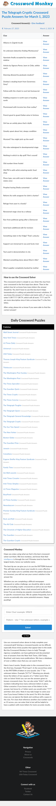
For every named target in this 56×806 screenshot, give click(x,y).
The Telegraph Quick (20, 411)
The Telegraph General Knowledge (26, 416)
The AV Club (17, 524)
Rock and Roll (18, 519)
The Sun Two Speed (20, 427)
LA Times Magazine (20, 489)
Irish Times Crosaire (20, 478)
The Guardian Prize (20, 443)
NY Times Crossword (28, 772)
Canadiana (16, 454)
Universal (16, 348)
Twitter (28, 791)
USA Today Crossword (28, 774)
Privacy (28, 752)
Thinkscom (16, 367)
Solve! (28, 627)
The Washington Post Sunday (24, 373)
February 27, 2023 (10, 28)
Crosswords (28, 757)
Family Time (17, 467)
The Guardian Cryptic (21, 540)
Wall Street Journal (20, 332)
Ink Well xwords (19, 473)
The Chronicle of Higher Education (26, 530)
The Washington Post (21, 378)
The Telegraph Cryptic (21, 421)
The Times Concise (20, 400)
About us (28, 754)
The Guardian (18, 535)
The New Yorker (19, 432)
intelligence (8, 559)
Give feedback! (38, 23)
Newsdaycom (18, 505)
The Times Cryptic (19, 394)
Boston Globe (18, 437)
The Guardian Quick (20, 389)
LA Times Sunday (19, 500)
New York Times (19, 338)
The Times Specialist (20, 384)
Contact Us (28, 794)
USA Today (16, 354)
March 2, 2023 (47, 28)
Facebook (28, 789)
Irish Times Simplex (20, 484)
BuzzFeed (16, 494)
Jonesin (15, 448)
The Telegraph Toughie (21, 405)
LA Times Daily (18, 343)
